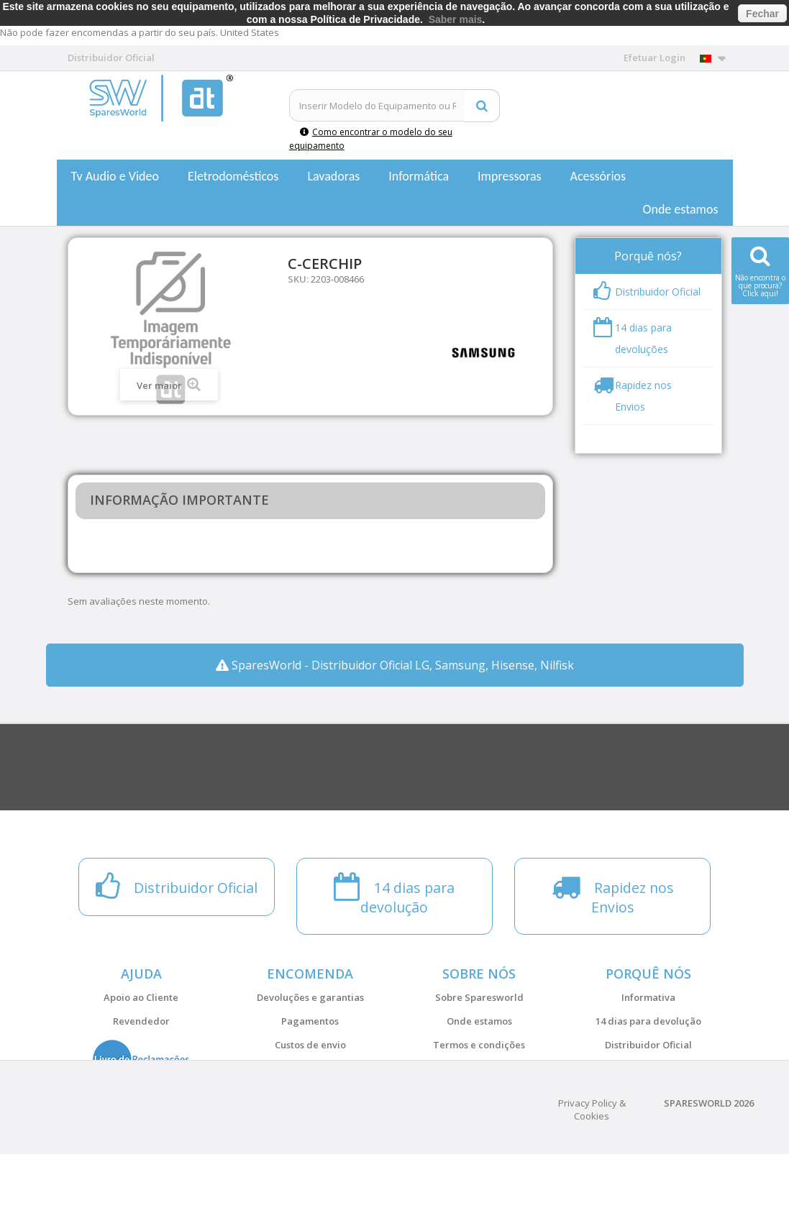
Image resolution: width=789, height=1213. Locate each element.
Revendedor (141, 1021)
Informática (418, 176)
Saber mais (456, 19)
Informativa (648, 997)
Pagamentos (310, 1021)
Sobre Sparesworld (479, 997)
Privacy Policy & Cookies (592, 1168)
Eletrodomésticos (233, 176)
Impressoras (510, 176)
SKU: (298, 279)
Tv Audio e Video (115, 176)
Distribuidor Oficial (648, 1044)
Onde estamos (681, 209)
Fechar (762, 13)
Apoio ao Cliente (141, 997)
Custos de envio (310, 1044)
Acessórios (598, 176)
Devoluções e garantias (310, 997)
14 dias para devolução (648, 1021)
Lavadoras (333, 176)
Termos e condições (479, 1044)
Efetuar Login (654, 57)
